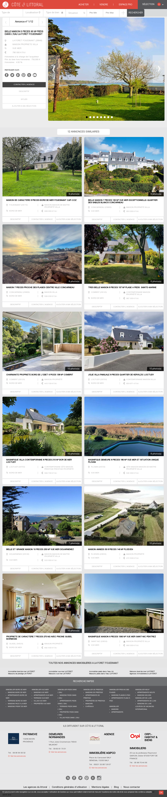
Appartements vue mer (43, 695)
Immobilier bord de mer (16, 689)
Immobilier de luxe (143, 698)
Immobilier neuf (142, 689)
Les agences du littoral (35, 787)
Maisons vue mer (41, 692)
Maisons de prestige (94, 692)
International (141, 709)
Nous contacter (132, 787)
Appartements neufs (146, 692)
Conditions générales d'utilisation (69, 787)
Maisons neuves (144, 695)
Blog (116, 787)
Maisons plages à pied (120, 695)
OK (161, 792)
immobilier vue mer (40, 689)
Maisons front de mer (17, 706)
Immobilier (114, 706)
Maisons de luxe (144, 703)
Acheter (84, 5)
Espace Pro (125, 5)
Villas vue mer (40, 701)
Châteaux (89, 706)
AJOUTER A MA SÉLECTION (24, 106)
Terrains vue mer (41, 698)
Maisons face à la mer (17, 703)
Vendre (104, 5)
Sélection (151, 4)
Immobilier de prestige (93, 689)
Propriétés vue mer (42, 703)
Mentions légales (100, 787)
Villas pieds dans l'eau (69, 717)
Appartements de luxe (146, 701)
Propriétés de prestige (95, 701)
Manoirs (89, 703)
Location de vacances (144, 706)
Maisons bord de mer (17, 692)
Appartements (117, 712)
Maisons (114, 709)
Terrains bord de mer (17, 701)
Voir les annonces (18, 756)
